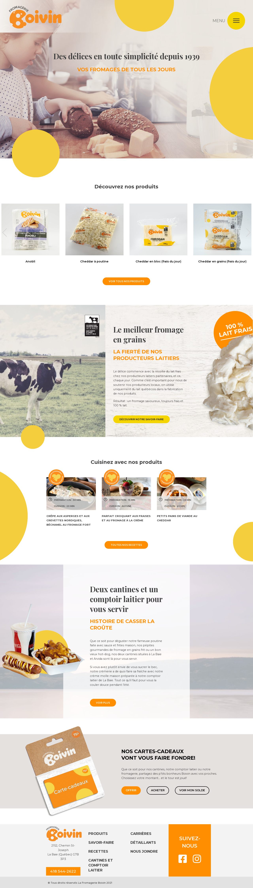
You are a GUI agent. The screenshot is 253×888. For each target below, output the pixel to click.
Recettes (98, 851)
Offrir (131, 790)
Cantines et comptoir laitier (100, 865)
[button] (4, 232)
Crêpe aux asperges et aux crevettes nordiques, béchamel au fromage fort (68, 520)
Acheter (158, 790)
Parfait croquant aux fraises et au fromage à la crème (126, 518)
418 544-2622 (63, 871)
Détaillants (143, 842)
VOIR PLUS (103, 702)
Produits (98, 834)
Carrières (140, 834)
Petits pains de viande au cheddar (177, 518)
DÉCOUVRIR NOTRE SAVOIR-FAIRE (141, 419)
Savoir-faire (101, 842)
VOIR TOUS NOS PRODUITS (126, 281)
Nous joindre (144, 851)
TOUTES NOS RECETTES (126, 544)
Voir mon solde (192, 790)
